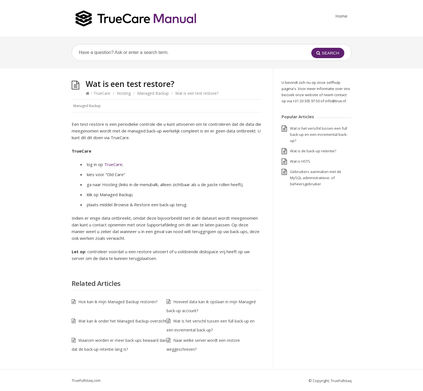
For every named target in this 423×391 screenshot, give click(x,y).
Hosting (124, 93)
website (311, 94)
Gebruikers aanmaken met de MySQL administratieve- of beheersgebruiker (315, 177)
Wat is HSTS (300, 161)
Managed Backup (153, 93)
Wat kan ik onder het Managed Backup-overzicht (122, 321)
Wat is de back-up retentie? (313, 150)
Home (341, 16)
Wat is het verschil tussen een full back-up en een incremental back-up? (319, 134)
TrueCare (102, 93)
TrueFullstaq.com (86, 380)
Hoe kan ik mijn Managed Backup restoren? (117, 301)
